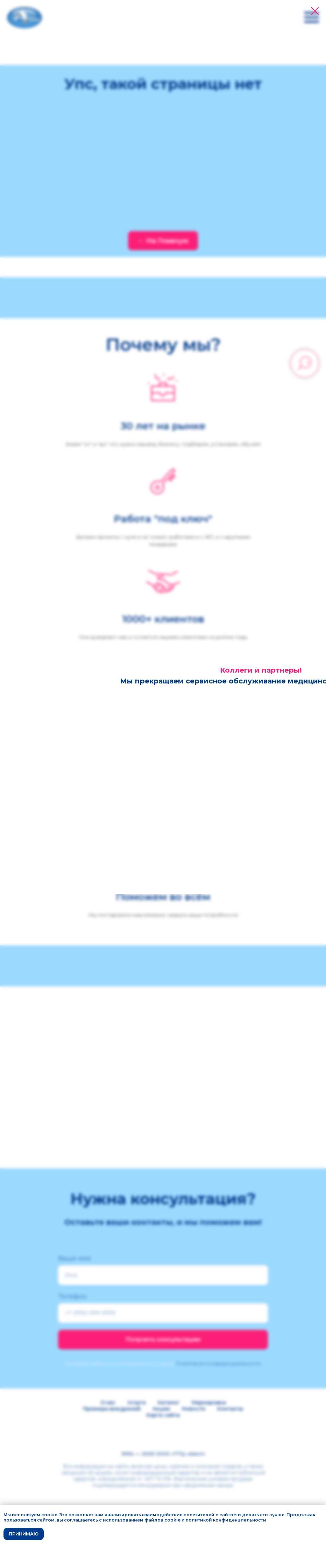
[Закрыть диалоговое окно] (315, 10)
